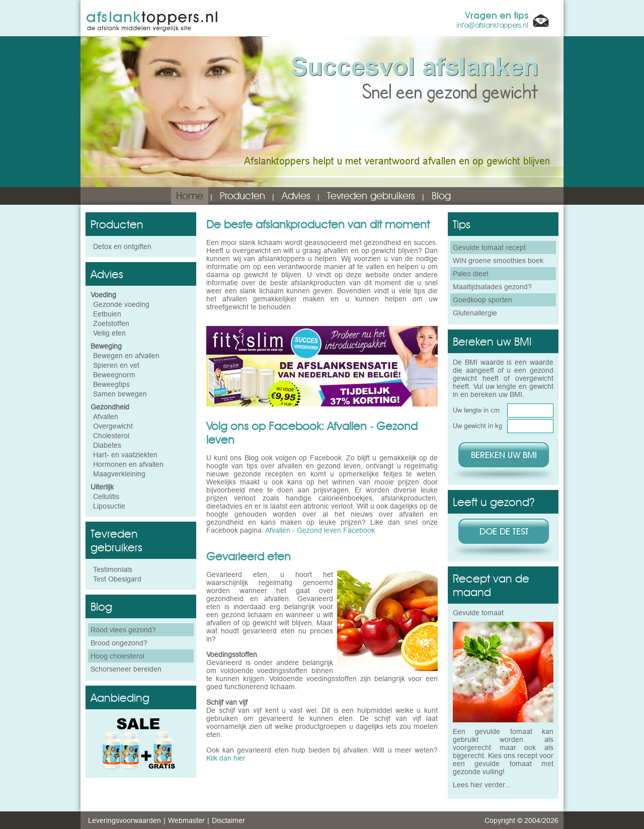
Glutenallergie (475, 313)
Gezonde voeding (121, 304)
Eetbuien (107, 314)
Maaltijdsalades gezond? (492, 287)
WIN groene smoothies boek (498, 261)
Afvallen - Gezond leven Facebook (320, 530)
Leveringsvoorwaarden (124, 820)
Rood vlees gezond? (123, 630)
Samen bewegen (120, 394)
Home (189, 196)
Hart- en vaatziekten (125, 455)
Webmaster (186, 820)
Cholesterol (111, 436)
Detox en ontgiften (122, 246)
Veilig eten (109, 333)
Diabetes (107, 445)
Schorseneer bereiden (126, 669)
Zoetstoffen (111, 323)
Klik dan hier (226, 758)
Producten (242, 196)
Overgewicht (113, 426)
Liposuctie (109, 506)
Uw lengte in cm (476, 410)
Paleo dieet (471, 274)
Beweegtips (111, 384)
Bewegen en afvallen (126, 356)
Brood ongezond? (119, 643)
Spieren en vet (116, 365)
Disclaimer (228, 820)
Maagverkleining (119, 474)
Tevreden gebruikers (371, 196)
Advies (296, 196)
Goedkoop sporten (482, 300)
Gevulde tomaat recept (489, 247)
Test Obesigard (117, 579)
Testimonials (112, 569)
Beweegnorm (114, 375)
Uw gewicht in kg (477, 426)
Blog (441, 196)
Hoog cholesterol (117, 656)
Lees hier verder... (482, 785)
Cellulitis (106, 496)
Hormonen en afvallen (128, 464)
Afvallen (105, 416)
